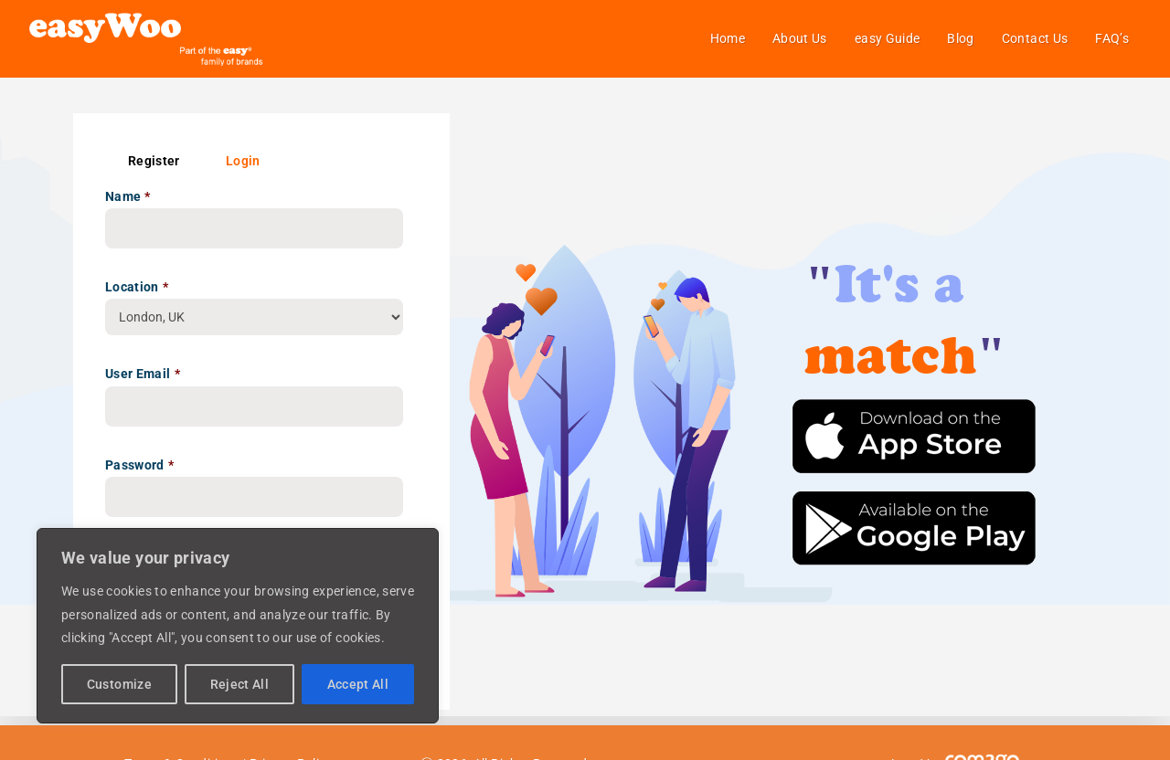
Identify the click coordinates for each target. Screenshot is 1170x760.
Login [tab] (243, 160)
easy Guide (887, 38)
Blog (960, 38)
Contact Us (1035, 38)
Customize (119, 684)
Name (128, 196)
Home (727, 38)
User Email (142, 373)
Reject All (240, 684)
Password (139, 465)
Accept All (358, 684)
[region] (238, 625)
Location (136, 287)
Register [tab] (154, 160)
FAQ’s (1112, 38)
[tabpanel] (261, 429)
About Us (799, 38)
